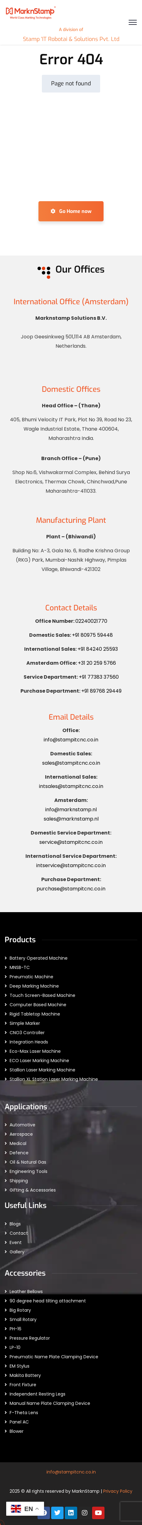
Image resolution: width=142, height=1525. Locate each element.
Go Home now (71, 211)
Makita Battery (25, 1375)
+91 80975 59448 (92, 635)
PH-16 (15, 1329)
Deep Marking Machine (34, 986)
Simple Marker (25, 1023)
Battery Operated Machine (39, 958)
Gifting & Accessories (33, 1190)
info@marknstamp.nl (71, 809)
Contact (19, 1233)
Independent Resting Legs (37, 1394)
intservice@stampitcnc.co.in (71, 865)
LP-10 (15, 1347)
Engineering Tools (28, 1171)
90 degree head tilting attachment (48, 1301)
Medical (18, 1143)
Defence (19, 1153)
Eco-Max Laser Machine (35, 1051)
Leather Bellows (26, 1291)
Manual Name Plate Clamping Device (50, 1403)
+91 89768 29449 (101, 691)
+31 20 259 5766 (97, 663)
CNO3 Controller (27, 1032)
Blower (17, 1431)
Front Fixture (23, 1385)
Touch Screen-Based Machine (42, 995)
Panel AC (19, 1422)
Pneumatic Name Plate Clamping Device (54, 1357)
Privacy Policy (117, 1491)
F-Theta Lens (24, 1413)
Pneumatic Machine (31, 977)
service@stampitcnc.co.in (71, 842)
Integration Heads (29, 1042)
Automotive (22, 1125)
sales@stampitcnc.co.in (71, 763)
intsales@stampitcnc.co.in (71, 786)
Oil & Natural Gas (28, 1162)
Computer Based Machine (38, 1005)
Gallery (17, 1252)
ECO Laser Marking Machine (39, 1060)
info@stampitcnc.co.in (71, 739)
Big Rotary (20, 1310)
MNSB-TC (20, 967)
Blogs (15, 1224)
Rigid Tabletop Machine (35, 1014)
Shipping (19, 1181)
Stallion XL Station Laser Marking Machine (54, 1079)
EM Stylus (19, 1366)
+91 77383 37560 (99, 677)
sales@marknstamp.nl (71, 818)
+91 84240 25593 (98, 649)
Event (16, 1242)
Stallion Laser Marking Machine (42, 1070)
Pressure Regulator (30, 1338)
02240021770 (91, 621)
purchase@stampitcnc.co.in (71, 888)
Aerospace (21, 1134)
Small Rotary (23, 1319)
